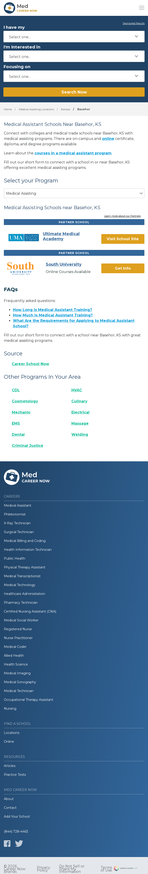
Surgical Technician (19, 532)
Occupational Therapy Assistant (28, 700)
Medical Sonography (20, 682)
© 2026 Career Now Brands (14, 869)
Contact (10, 808)
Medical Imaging (17, 673)
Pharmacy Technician (21, 603)
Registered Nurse (18, 629)
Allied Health (14, 656)
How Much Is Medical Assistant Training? (53, 315)
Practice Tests (15, 775)
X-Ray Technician (17, 523)
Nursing (10, 708)
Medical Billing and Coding (25, 541)
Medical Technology (19, 585)
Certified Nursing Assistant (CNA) (30, 611)
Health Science (16, 664)
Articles (9, 766)
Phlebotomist (15, 514)
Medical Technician (19, 691)
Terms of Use (106, 869)
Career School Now (30, 364)
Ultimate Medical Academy (61, 236)
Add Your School (17, 816)
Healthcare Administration (24, 594)
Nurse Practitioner (18, 638)
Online (9, 742)
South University (64, 264)
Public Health (14, 558)
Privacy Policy (43, 869)
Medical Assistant (17, 505)
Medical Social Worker (21, 620)
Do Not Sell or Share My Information (72, 869)
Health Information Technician (28, 550)
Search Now (74, 92)
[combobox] (74, 36)
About (9, 799)
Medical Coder (15, 647)
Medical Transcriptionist (22, 576)
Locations (11, 733)
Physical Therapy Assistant (24, 567)
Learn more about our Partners (122, 216)
